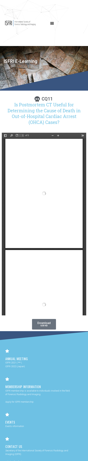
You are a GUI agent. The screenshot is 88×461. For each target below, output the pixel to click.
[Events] (7, 414)
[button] (52, 23)
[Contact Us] (7, 439)
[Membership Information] (7, 379)
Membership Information (23, 386)
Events (10, 422)
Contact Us (13, 446)
